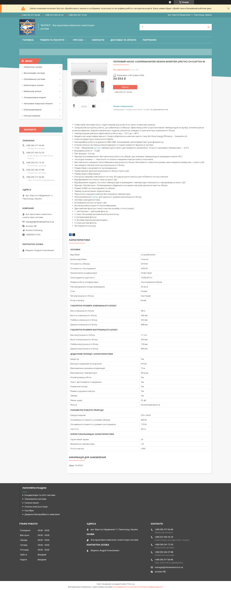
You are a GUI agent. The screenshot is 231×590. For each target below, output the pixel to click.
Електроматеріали (33, 109)
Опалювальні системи (34, 79)
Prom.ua (131, 584)
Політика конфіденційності (151, 587)
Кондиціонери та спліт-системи (40, 495)
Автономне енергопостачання (38, 103)
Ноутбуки (29, 510)
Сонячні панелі (32, 503)
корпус (94, 197)
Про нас (78, 40)
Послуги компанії (32, 116)
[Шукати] (208, 27)
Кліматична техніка (33, 67)
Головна (28, 40)
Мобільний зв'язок (32, 91)
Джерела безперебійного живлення (42, 514)
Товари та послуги (52, 40)
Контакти (98, 40)
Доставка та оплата (123, 40)
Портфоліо (149, 40)
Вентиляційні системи (34, 73)
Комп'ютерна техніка (34, 85)
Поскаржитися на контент (125, 587)
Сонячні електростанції (36, 506)
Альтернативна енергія (35, 97)
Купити (125, 87)
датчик (97, 148)
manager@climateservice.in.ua (40, 222)
